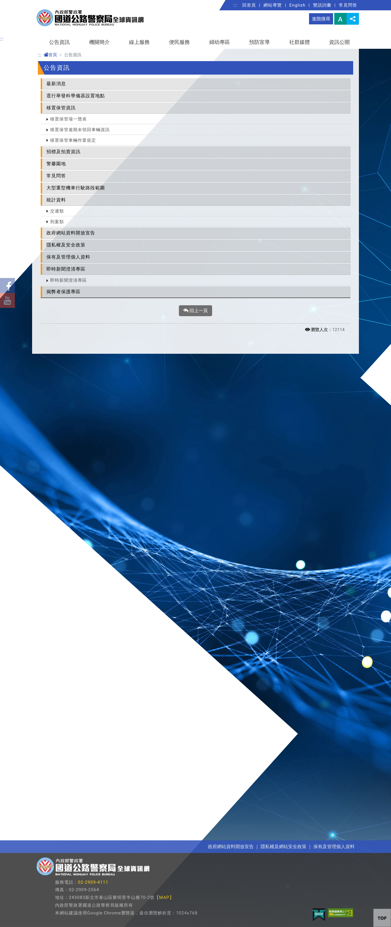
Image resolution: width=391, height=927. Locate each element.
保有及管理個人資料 (68, 257)
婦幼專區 (219, 42)
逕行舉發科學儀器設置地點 (75, 95)
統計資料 (56, 200)
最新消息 (56, 83)
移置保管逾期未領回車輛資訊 (80, 129)
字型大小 (340, 19)
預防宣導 (259, 42)
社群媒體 (299, 42)
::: (235, 5)
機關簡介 (99, 42)
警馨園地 (56, 163)
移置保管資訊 (61, 107)
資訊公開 (339, 42)
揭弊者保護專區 (63, 291)
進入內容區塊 (14, 3)
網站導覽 (272, 5)
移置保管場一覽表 (68, 119)
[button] (382, 918)
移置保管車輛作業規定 (73, 140)
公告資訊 (59, 42)
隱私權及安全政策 (65, 245)
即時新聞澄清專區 (65, 269)
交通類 (57, 211)
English (297, 5)
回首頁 (249, 5)
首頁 (50, 54)
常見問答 (348, 5)
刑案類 (57, 221)
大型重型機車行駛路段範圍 (75, 188)
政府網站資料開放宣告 (70, 233)
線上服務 (139, 42)
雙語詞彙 (322, 5)
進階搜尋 (321, 19)
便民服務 (179, 42)
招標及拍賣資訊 (63, 151)
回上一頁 (195, 310)
